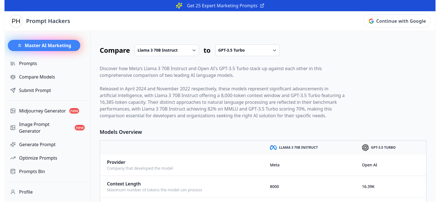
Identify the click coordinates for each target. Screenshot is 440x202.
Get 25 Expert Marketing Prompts (225, 6)
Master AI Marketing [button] (44, 45)
